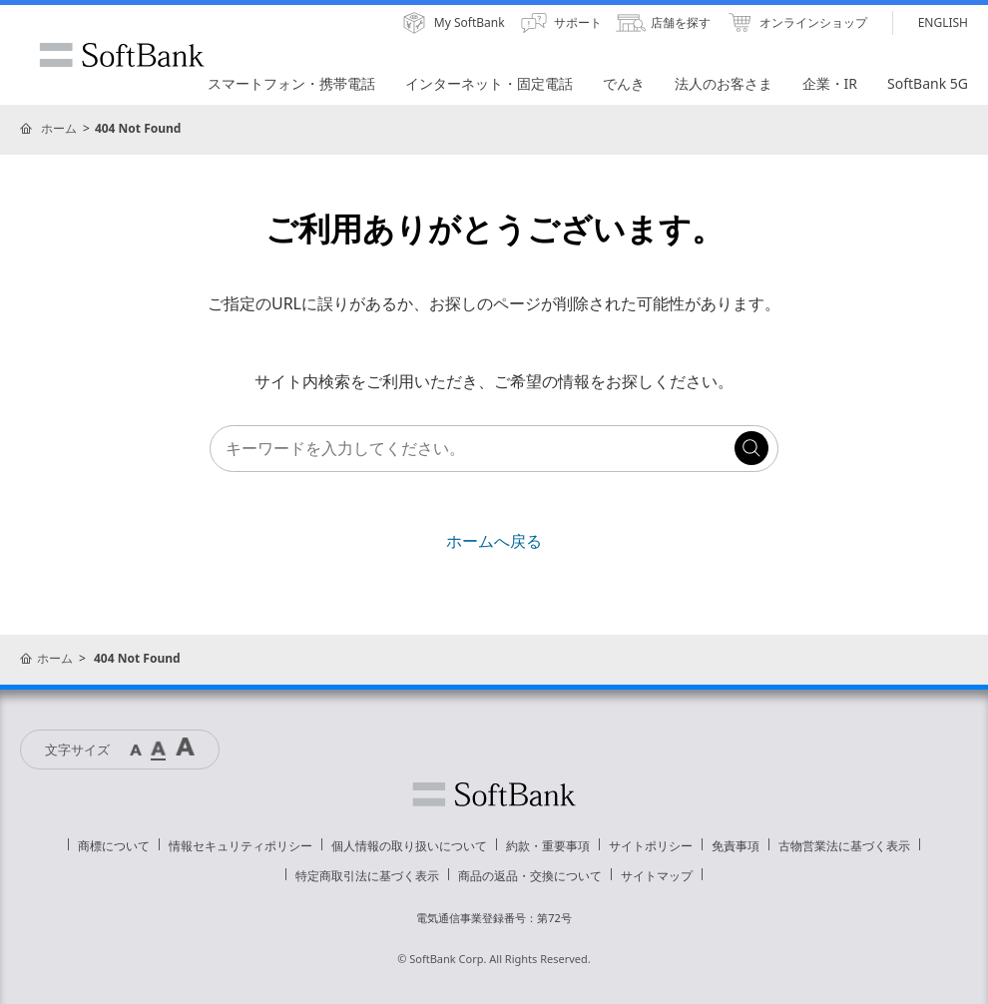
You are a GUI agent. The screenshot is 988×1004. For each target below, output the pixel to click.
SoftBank (122, 55)
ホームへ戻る (494, 541)
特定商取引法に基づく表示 (367, 875)
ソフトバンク (494, 794)
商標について (114, 845)
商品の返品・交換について (530, 875)
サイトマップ (657, 875)
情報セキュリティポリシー (240, 845)
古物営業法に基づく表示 (844, 845)
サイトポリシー (651, 845)
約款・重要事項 (548, 845)
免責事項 (735, 845)
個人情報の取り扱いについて (409, 845)
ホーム (59, 128)
